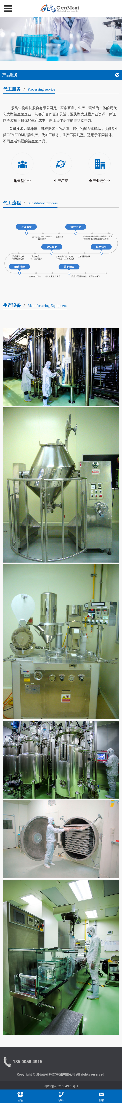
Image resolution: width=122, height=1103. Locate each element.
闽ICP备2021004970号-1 (61, 1086)
